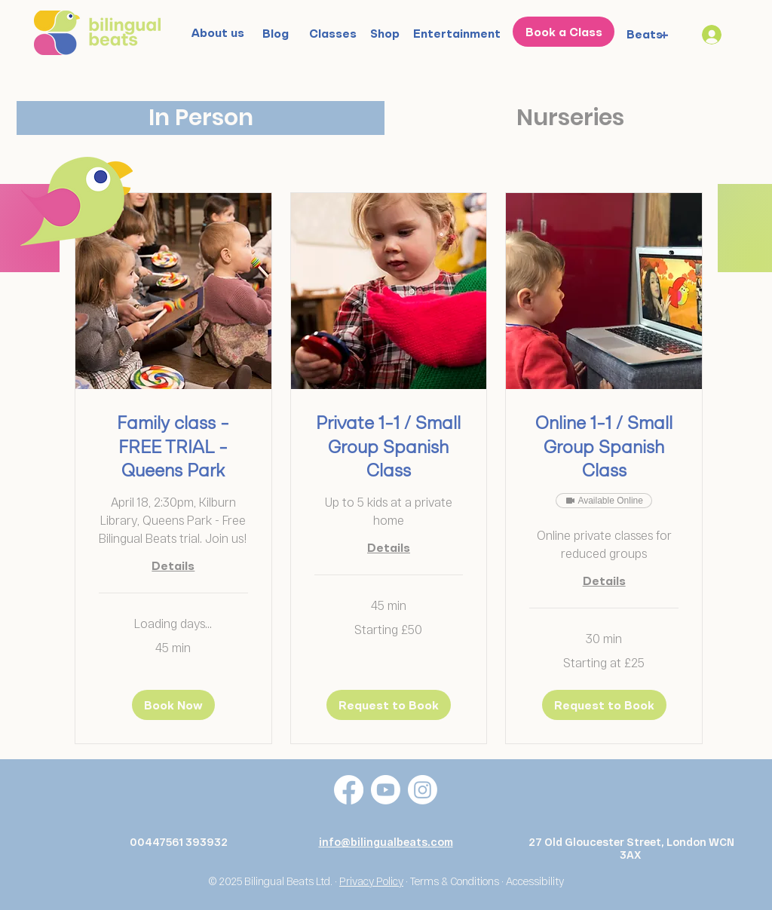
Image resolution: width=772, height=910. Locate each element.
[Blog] (275, 33)
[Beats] (644, 34)
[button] (173, 705)
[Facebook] (348, 789)
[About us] (218, 32)
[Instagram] (422, 789)
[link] (173, 448)
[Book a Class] (563, 32)
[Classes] (333, 33)
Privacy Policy (371, 881)
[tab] (200, 118)
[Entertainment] (456, 33)
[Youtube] (385, 789)
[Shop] (384, 33)
